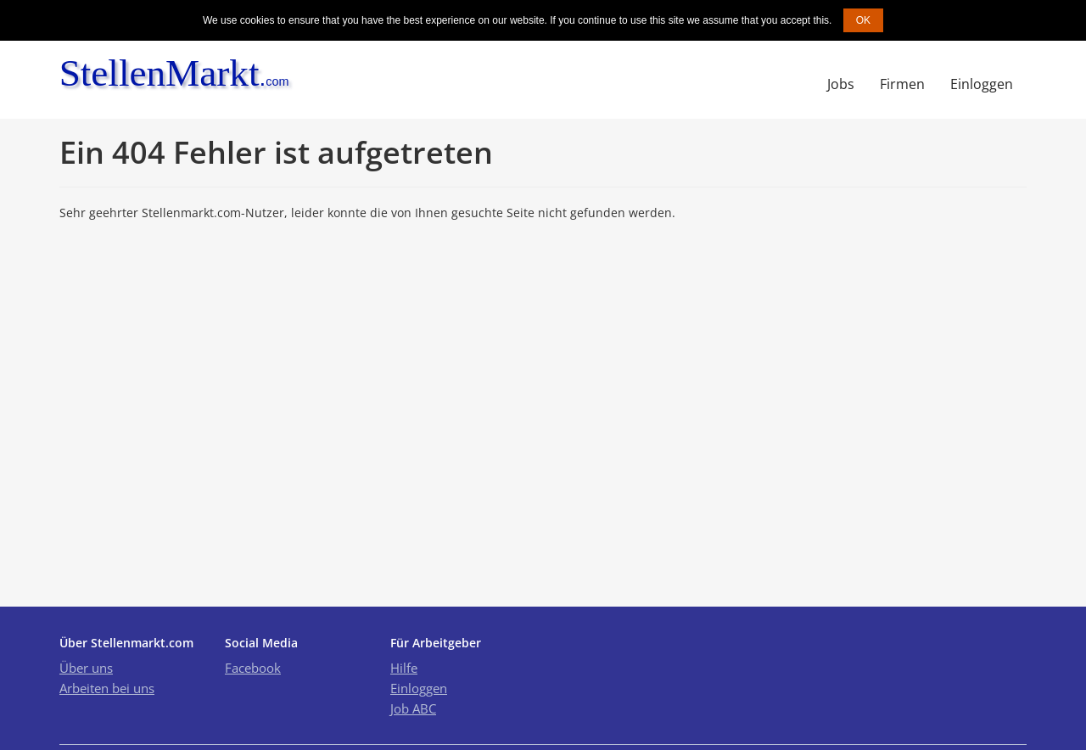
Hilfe (403, 667)
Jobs (840, 84)
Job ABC (413, 708)
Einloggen (981, 84)
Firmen (902, 84)
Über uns (86, 667)
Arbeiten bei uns (106, 688)
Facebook (253, 667)
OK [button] (863, 20)
